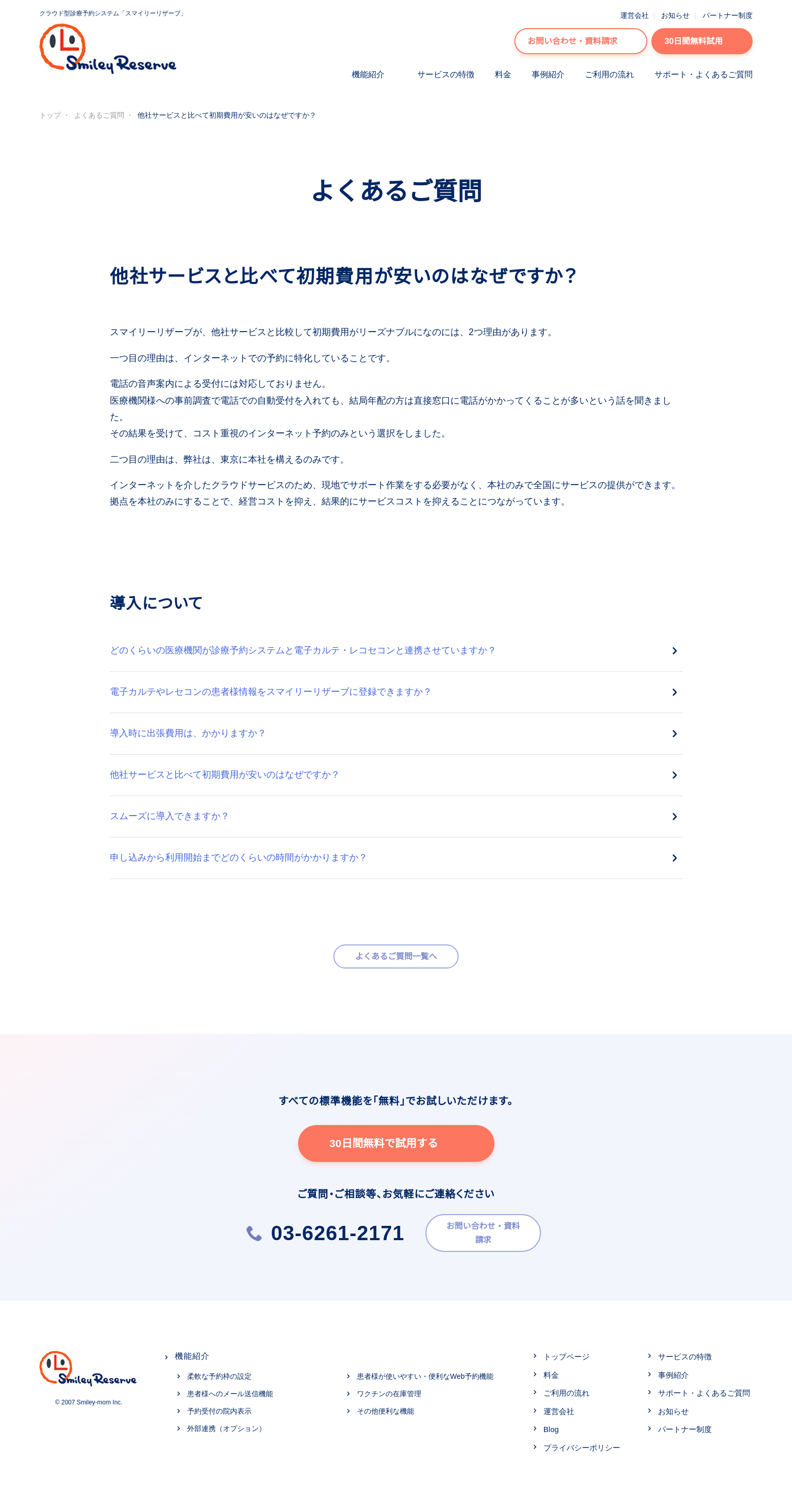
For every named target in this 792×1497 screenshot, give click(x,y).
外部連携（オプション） (226, 1425)
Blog (551, 1426)
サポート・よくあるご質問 (703, 74)
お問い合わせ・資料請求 (581, 41)
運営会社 (634, 15)
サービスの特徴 (445, 74)
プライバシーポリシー (582, 1444)
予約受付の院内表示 (219, 1407)
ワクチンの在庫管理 (389, 1390)
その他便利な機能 (385, 1407)
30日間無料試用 (702, 41)
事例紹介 (548, 74)
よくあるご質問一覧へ (396, 956)
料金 (503, 74)
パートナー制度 (728, 15)
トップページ (567, 1353)
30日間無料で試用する (395, 1143)
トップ (50, 115)
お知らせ (675, 15)
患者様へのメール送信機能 (230, 1390)
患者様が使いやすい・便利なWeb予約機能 (425, 1373)
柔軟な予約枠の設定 (219, 1373)
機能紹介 (368, 74)
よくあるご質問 (99, 115)
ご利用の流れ (609, 74)
